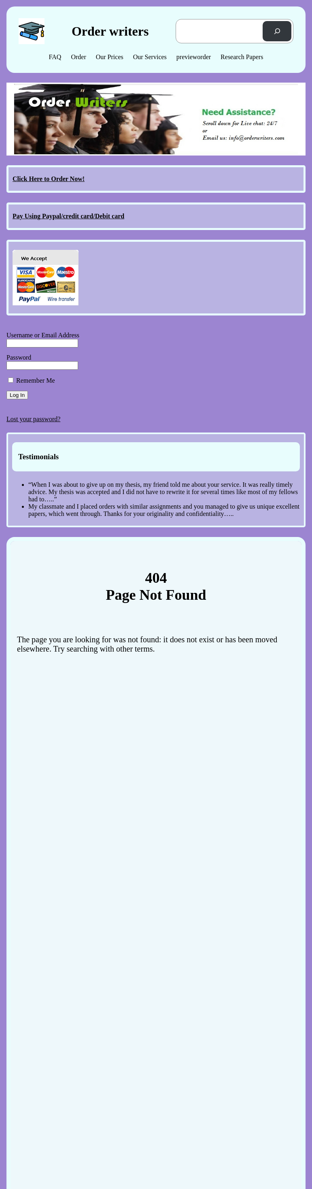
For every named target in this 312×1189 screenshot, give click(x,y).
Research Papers (242, 56)
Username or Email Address (42, 335)
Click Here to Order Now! (49, 178)
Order (78, 56)
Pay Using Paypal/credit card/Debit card (68, 216)
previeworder (193, 56)
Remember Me (31, 380)
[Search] (277, 31)
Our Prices (109, 56)
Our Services (150, 56)
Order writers (110, 31)
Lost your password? (33, 419)
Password (18, 357)
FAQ (55, 56)
